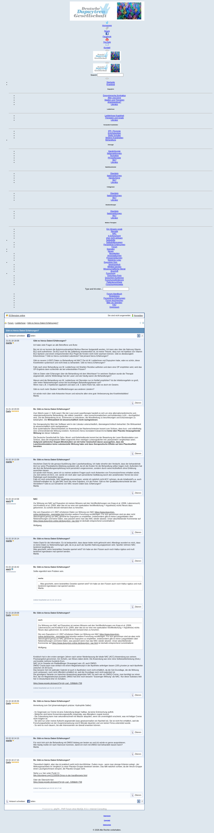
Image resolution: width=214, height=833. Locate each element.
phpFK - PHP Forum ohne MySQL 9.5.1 (71, 809)
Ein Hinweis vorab (114, 229)
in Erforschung (114, 236)
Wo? (114, 160)
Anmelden (138, 315)
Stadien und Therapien (114, 100)
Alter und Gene (114, 98)
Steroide (114, 231)
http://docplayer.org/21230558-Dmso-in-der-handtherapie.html (60, 775)
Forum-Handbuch (114, 294)
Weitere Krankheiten (114, 138)
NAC (114, 233)
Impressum (114, 307)
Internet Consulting (98, 809)
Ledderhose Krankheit (114, 115)
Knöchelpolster (114, 133)
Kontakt (107, 47)
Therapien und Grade (114, 118)
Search (94, 75)
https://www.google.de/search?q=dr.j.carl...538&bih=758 (57, 683)
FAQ (114, 305)
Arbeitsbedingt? (114, 102)
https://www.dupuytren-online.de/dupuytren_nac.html (56, 521)
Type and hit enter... (93, 289)
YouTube (107, 42)
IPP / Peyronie (114, 131)
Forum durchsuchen (114, 300)
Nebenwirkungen (114, 153)
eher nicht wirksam (114, 238)
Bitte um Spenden (114, 302)
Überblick (114, 173)
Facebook (107, 36)
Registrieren (114, 296)
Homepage (107, 25)
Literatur (114, 104)
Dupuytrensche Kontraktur (114, 95)
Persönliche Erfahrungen (114, 298)
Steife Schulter (114, 135)
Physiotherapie (114, 158)
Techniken (114, 155)
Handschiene (114, 178)
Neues (107, 31)
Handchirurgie (114, 151)
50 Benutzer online (17, 315)
